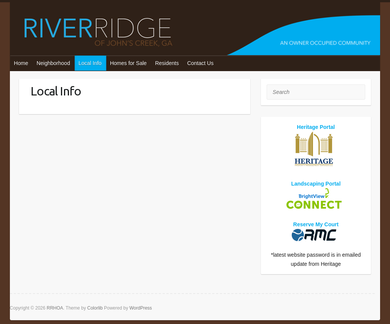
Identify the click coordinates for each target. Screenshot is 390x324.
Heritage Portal (316, 127)
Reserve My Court (316, 224)
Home (21, 63)
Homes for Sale (128, 63)
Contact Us (200, 63)
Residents (167, 63)
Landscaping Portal (315, 184)
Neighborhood (53, 63)
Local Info (90, 63)
